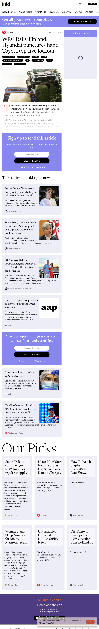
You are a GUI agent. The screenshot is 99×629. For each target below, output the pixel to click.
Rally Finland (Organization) (13, 60)
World (78, 12)
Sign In (81, 4)
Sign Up (92, 4)
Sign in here (40, 167)
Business (54, 12)
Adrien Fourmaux (23, 56)
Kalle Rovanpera (38, 60)
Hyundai (35, 56)
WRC (27, 60)
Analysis (66, 12)
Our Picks (40, 12)
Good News (25, 12)
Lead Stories (9, 12)
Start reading (82, 21)
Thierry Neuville (9, 56)
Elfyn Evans (7, 64)
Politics (89, 12)
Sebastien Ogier (20, 64)
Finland (49, 60)
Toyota (44, 56)
